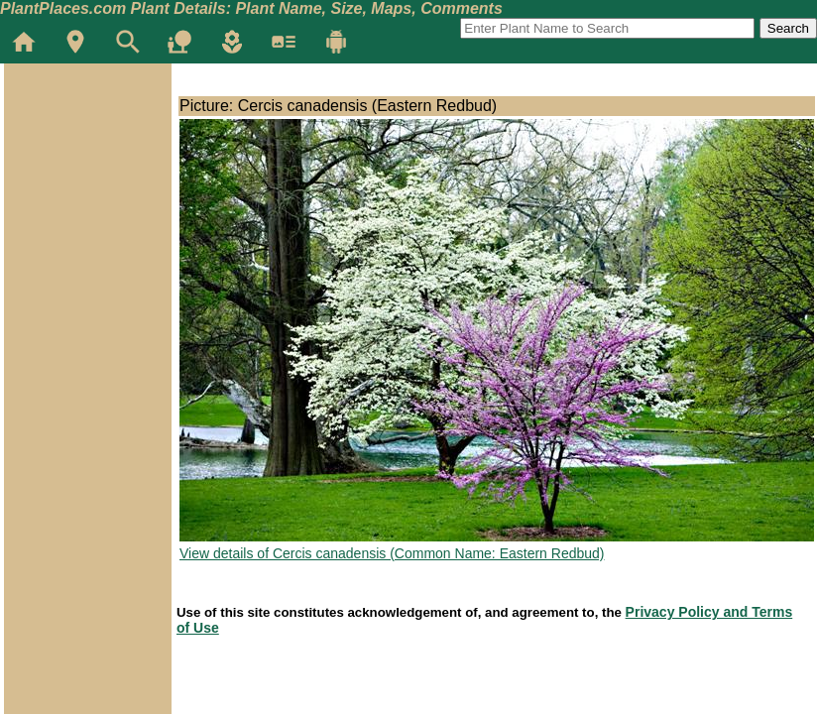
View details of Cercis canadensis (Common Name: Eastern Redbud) (392, 553)
